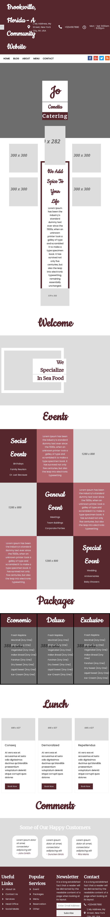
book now (12, 786)
